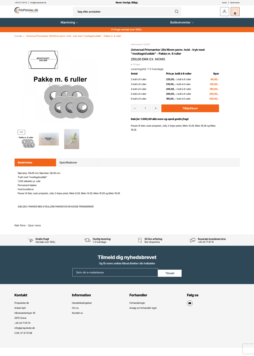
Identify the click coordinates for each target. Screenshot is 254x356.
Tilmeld (169, 274)
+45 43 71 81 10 (206, 244)
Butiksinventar (181, 25)
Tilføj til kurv (190, 111)
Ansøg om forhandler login (143, 310)
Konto (224, 2)
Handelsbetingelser (82, 305)
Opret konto (235, 2)
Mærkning (69, 25)
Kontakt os (77, 315)
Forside (18, 38)
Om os (75, 310)
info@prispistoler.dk (24, 330)
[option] (25, 142)
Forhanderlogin (137, 305)
